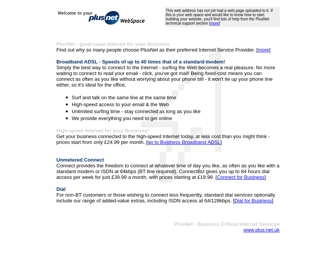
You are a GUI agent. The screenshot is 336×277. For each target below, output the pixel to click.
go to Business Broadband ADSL (184, 142)
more (214, 23)
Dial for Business (253, 201)
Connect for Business (240, 177)
